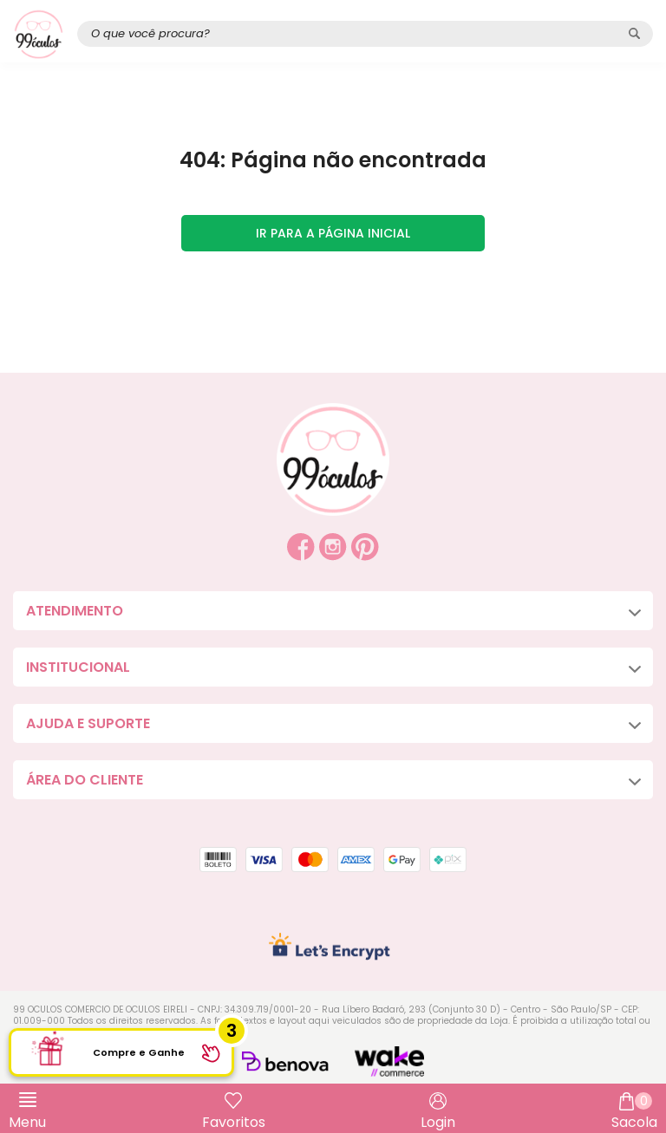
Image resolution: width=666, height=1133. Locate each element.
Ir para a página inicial (333, 233)
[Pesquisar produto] (634, 33)
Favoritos (233, 1122)
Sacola (634, 1112)
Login (438, 1122)
